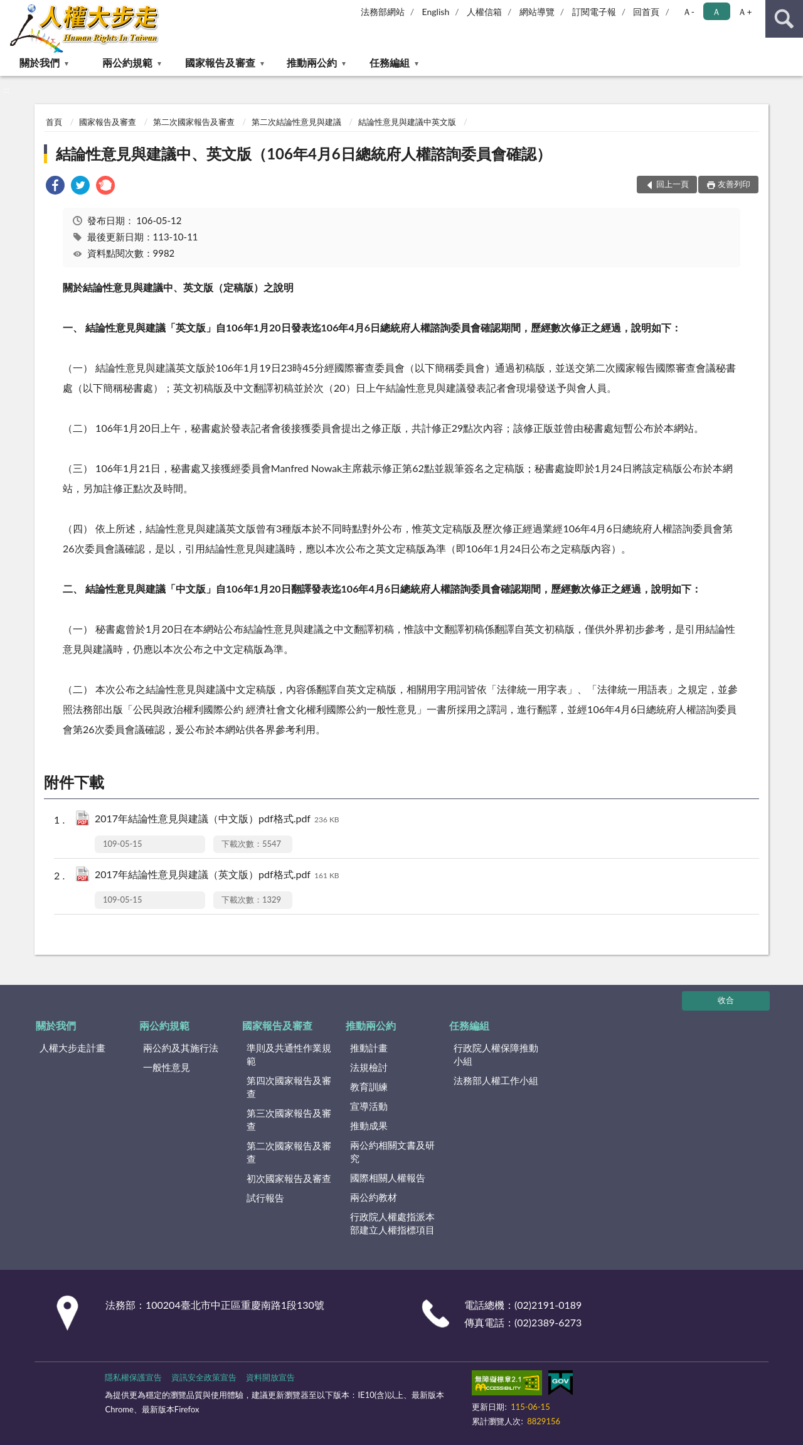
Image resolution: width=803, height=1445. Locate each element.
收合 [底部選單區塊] (726, 1000)
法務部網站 (383, 11)
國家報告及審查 (220, 62)
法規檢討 (369, 1067)
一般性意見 (166, 1067)
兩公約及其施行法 (180, 1047)
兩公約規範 (127, 62)
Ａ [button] (716, 11)
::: (10, 9)
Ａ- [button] (688, 11)
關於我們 (39, 62)
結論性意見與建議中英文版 (407, 122)
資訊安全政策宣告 (204, 1377)
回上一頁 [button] (672, 184)
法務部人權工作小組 (496, 1080)
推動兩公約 (312, 62)
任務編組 (390, 62)
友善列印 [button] (734, 184)
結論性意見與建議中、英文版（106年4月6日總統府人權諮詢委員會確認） (303, 153)
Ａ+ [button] (745, 11)
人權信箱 (484, 11)
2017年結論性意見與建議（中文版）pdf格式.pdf (217, 819)
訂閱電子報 (594, 11)
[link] (55, 187)
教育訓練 (369, 1086)
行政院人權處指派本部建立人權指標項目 (392, 1223)
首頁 (54, 122)
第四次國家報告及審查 (289, 1087)
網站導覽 (537, 11)
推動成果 (369, 1125)
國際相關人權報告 (387, 1177)
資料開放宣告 (270, 1377)
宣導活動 (369, 1106)
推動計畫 (369, 1047)
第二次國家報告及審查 (194, 122)
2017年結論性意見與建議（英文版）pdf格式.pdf (217, 875)
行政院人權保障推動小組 (496, 1054)
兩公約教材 (373, 1197)
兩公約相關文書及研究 (392, 1151)
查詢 (784, 19)
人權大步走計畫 (72, 1047)
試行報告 (265, 1197)
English (436, 11)
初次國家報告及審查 (289, 1178)
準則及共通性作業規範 (289, 1054)
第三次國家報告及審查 (289, 1119)
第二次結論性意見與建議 (296, 122)
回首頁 (646, 11)
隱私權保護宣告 (133, 1377)
